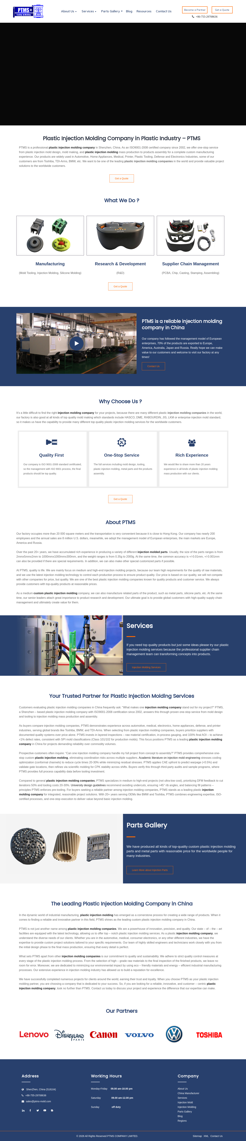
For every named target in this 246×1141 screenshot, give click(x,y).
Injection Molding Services (146, 667)
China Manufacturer (188, 1093)
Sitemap (197, 1136)
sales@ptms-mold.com (38, 1101)
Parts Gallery (185, 1111)
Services (182, 1097)
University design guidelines (88, 785)
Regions (182, 1120)
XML (206, 1136)
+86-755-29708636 (35, 1095)
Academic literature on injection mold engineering (169, 757)
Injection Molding (187, 1107)
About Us (183, 1088)
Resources (144, 11)
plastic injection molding (101, 152)
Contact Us (164, 11)
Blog (129, 11)
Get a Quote (222, 9)
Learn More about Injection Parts (150, 870)
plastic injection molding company (72, 147)
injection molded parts (153, 552)
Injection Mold (185, 1102)
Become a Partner (195, 9)
